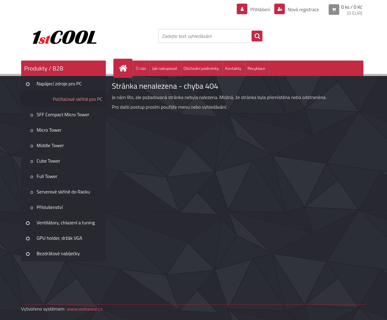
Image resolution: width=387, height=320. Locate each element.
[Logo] (62, 36)
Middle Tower (50, 145)
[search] (257, 36)
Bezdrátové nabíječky (58, 253)
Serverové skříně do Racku (63, 191)
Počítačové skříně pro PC (77, 99)
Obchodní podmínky (201, 68)
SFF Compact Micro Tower (63, 114)
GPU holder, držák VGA (59, 238)
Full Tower (47, 176)
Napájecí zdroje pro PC (59, 83)
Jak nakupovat (164, 68)
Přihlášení (260, 9)
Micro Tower (49, 130)
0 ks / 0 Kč (351, 7)
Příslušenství (50, 207)
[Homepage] (125, 68)
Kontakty (233, 68)
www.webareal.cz (85, 308)
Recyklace (256, 68)
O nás (141, 68)
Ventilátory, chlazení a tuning (66, 222)
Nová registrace (303, 9)
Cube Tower (48, 160)
